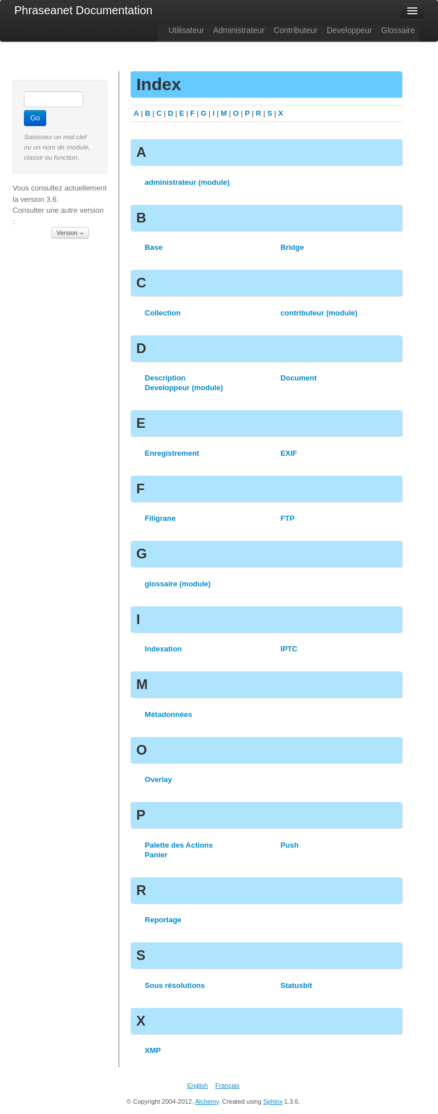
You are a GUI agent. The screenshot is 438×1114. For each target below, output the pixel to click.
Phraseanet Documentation (83, 10)
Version (70, 232)
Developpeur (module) (184, 387)
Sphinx (272, 1101)
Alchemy (207, 1101)
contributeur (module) (319, 313)
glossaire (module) (178, 584)
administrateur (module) (187, 182)
